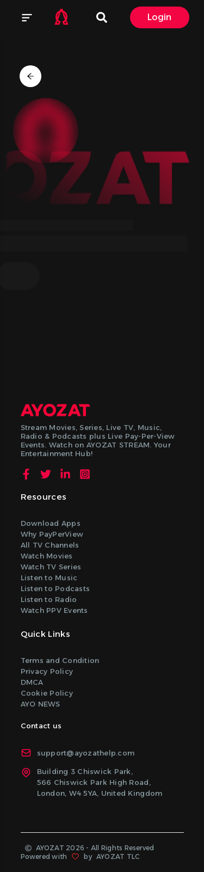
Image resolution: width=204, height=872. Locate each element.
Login (159, 17)
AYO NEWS (40, 703)
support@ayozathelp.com (78, 752)
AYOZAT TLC (118, 856)
